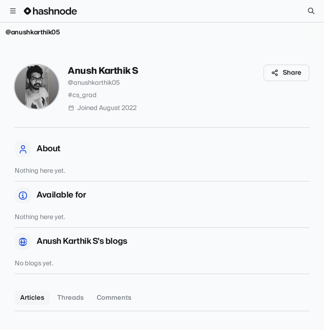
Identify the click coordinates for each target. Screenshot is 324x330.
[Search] (311, 11)
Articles (32, 297)
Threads (70, 297)
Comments (114, 297)
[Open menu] (12, 11)
